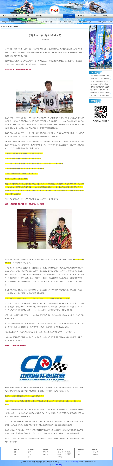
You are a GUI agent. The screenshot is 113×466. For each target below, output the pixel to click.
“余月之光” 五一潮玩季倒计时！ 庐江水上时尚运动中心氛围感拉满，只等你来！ (100, 90)
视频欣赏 (45, 454)
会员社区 (69, 16)
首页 (4, 16)
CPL (79, 452)
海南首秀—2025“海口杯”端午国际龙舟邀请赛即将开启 (100, 79)
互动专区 (68, 454)
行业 (29, 457)
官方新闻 (27, 16)
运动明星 (15, 26)
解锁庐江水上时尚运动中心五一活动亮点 (100, 93)
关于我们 (105, 16)
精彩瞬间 (39, 16)
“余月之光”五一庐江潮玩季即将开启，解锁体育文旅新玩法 (100, 96)
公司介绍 (95, 452)
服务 (15, 454)
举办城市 (60, 454)
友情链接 (95, 454)
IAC (79, 454)
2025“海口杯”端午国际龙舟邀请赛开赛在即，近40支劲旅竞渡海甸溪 (100, 76)
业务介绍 (15, 16)
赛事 (15, 452)
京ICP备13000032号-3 (72, 462)
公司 (29, 454)
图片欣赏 (45, 452)
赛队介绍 (60, 452)
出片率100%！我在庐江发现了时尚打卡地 (66, 23)
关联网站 (93, 16)
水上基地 (81, 16)
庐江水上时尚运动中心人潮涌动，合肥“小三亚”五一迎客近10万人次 (100, 82)
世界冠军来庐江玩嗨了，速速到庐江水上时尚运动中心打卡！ (100, 87)
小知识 (60, 457)
